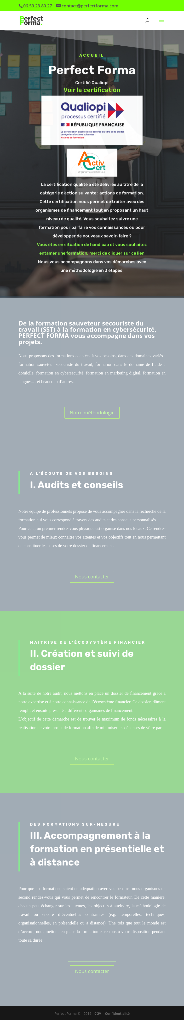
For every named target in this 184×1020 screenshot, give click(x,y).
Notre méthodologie (92, 412)
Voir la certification (91, 91)
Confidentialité (117, 1013)
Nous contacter (92, 576)
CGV (98, 1013)
